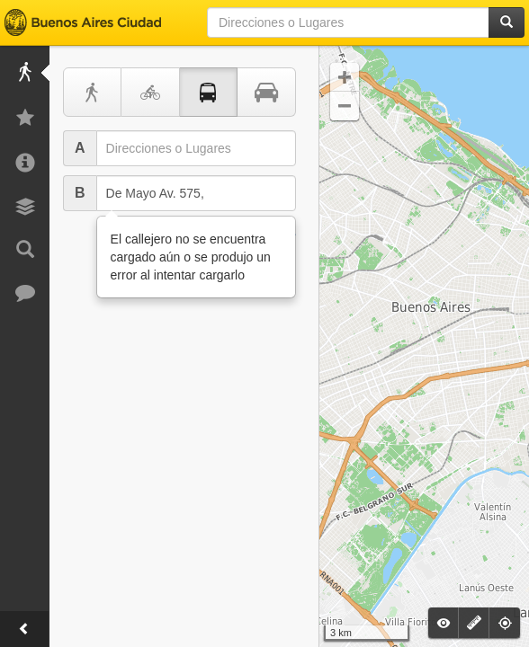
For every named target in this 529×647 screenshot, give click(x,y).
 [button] (344, 106)
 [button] (344, 77)
